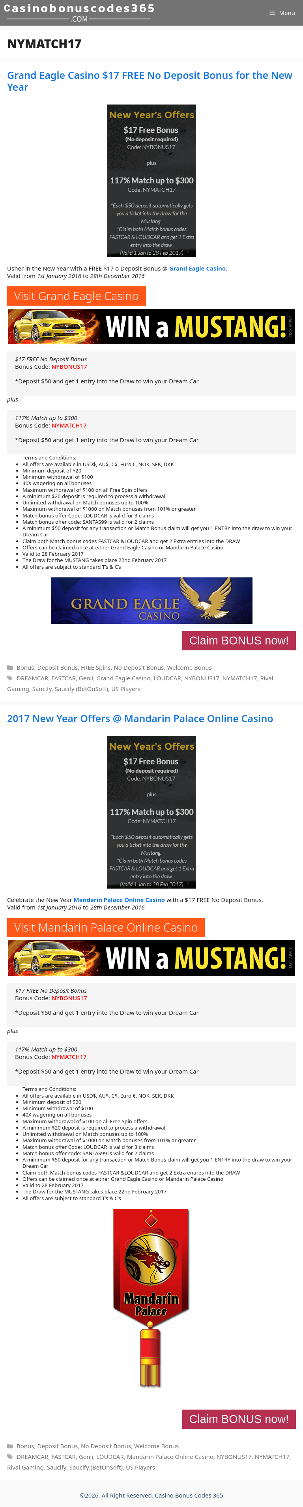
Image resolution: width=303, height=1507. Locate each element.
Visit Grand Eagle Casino (76, 295)
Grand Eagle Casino (197, 268)
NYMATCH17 (69, 425)
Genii (86, 678)
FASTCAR (63, 678)
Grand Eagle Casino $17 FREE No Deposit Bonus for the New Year (149, 80)
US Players (125, 689)
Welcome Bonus (189, 667)
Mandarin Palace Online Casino (119, 900)
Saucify (42, 689)
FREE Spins (95, 667)
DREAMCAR (32, 678)
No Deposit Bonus (139, 667)
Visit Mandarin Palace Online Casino (106, 927)
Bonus (25, 667)
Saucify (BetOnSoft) (81, 689)
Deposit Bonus (57, 667)
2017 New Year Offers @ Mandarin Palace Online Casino (140, 718)
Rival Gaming (25, 1467)
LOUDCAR (167, 678)
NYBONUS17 (69, 366)
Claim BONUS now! (239, 640)
